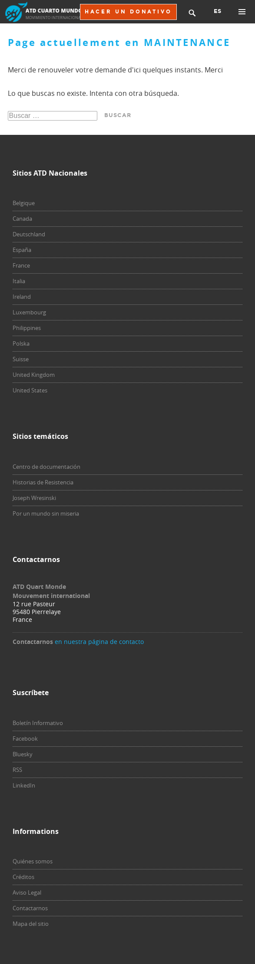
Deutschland (29, 234)
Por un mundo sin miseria (46, 513)
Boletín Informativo (38, 723)
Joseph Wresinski (34, 498)
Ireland (22, 297)
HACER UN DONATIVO (128, 12)
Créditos (23, 877)
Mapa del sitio (31, 924)
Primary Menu (242, 11)
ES (217, 11)
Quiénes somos (33, 861)
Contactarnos (30, 908)
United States (30, 390)
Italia (19, 281)
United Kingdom (34, 375)
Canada (22, 218)
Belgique (24, 203)
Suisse (21, 359)
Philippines (27, 328)
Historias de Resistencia (43, 482)
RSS (17, 770)
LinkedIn (24, 785)
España (22, 250)
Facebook (25, 738)
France (21, 265)
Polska (21, 343)
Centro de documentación (46, 467)
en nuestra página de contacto (99, 641)
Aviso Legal (27, 892)
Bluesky (23, 754)
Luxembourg (29, 312)
